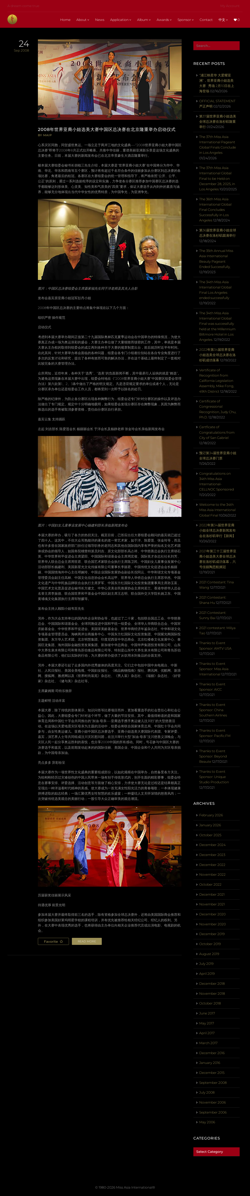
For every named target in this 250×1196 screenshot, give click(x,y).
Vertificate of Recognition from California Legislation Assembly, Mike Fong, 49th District (216, 380)
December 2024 (212, 845)
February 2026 (211, 815)
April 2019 (207, 974)
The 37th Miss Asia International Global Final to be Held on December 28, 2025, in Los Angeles (217, 178)
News (99, 20)
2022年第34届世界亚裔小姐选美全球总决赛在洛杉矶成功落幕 (217, 355)
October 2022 (210, 884)
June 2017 (207, 1013)
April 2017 (207, 1033)
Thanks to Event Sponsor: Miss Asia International (214, 669)
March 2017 (208, 1043)
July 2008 (207, 1092)
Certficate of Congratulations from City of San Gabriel (217, 432)
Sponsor (186, 20)
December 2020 (212, 914)
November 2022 (212, 874)
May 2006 (207, 1122)
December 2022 (212, 865)
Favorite (51, 942)
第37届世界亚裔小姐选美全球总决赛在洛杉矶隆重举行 (217, 121)
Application (120, 20)
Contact (206, 20)
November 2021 (212, 904)
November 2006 (212, 1102)
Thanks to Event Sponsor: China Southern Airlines (213, 710)
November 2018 (212, 993)
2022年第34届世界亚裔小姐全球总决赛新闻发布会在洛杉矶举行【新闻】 (217, 530)
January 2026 (210, 825)
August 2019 (209, 954)
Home (65, 20)
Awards (164, 20)
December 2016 (212, 1053)
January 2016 (209, 1063)
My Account (230, 6)
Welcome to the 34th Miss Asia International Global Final (217, 510)
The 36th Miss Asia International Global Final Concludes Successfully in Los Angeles (215, 209)
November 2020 (212, 924)
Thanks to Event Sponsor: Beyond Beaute (213, 756)
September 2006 (213, 1112)
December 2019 (212, 934)
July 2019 (206, 964)
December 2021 (212, 894)
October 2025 (210, 835)
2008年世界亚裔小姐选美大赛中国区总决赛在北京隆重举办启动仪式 (109, 129)
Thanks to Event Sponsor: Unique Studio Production (214, 777)
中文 (223, 20)
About (82, 20)
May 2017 (206, 1023)
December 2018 (212, 984)
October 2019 (210, 944)
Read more (87, 941)
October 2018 (210, 1003)
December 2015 (211, 1073)
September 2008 (213, 1083)
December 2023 (212, 855)
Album (144, 20)
